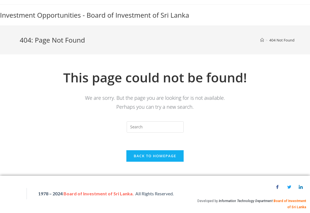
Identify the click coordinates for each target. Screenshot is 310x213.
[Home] (262, 40)
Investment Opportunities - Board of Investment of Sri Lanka (94, 15)
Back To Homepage (155, 155)
